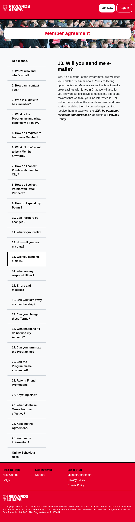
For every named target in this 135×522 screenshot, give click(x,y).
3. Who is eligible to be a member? (25, 102)
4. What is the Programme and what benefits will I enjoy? (26, 118)
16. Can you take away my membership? (27, 302)
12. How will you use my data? (25, 244)
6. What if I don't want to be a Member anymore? (26, 151)
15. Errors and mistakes (21, 287)
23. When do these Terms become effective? (24, 409)
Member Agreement (80, 474)
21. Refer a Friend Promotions (24, 382)
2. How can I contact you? (25, 87)
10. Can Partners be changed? (25, 219)
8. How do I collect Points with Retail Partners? (24, 189)
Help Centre (10, 474)
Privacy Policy (76, 480)
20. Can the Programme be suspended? (22, 366)
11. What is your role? (26, 232)
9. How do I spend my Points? (26, 205)
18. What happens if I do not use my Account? (26, 333)
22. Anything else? (24, 394)
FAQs (6, 480)
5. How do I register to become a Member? (26, 135)
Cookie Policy (76, 485)
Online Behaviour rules (23, 454)
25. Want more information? (21, 440)
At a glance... (20, 60)
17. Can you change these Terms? (25, 316)
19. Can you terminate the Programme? (26, 349)
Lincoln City (89, 89)
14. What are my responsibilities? (23, 273)
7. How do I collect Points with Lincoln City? (25, 170)
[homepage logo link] (17, 8)
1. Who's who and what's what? (24, 73)
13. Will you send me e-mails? (26, 258)
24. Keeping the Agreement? (22, 426)
